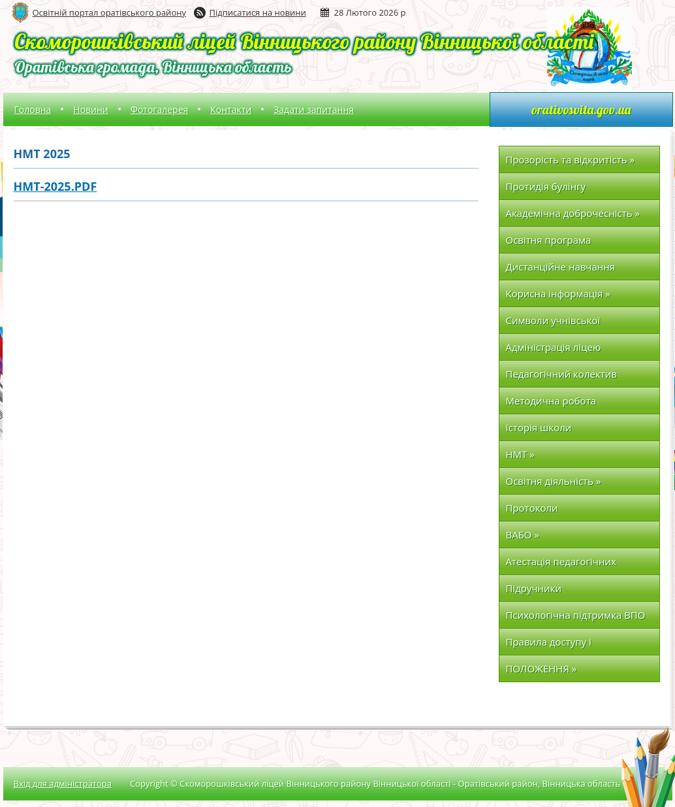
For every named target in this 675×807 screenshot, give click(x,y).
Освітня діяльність (553, 480)
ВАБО (522, 534)
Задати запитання (314, 109)
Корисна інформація (558, 293)
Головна (33, 109)
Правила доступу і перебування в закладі (560, 645)
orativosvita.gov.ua (581, 109)
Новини (90, 109)
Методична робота (551, 400)
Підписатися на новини (258, 12)
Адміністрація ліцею (553, 347)
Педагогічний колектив (561, 373)
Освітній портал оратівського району (109, 12)
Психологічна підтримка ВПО (576, 614)
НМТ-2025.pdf (55, 186)
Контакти (230, 109)
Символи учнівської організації (553, 324)
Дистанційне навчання (561, 266)
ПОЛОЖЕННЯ (541, 668)
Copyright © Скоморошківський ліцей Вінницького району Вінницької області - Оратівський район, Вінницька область (375, 783)
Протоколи (532, 507)
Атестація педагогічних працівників (561, 565)
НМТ (520, 454)
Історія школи (539, 427)
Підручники (533, 588)
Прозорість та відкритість (570, 159)
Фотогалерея (159, 109)
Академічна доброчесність (573, 213)
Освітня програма (548, 239)
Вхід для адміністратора (63, 783)
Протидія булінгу (546, 186)
